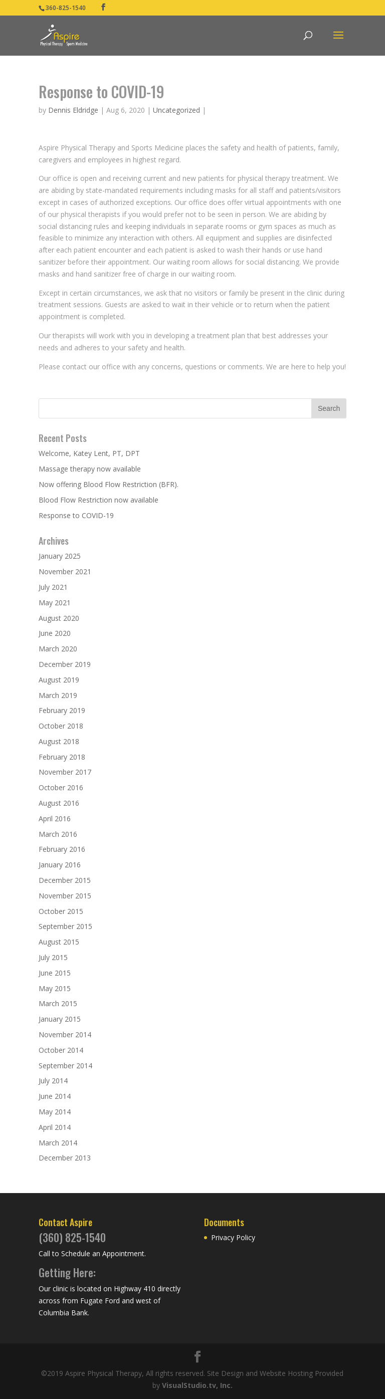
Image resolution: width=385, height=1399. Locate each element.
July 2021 (53, 587)
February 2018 (62, 757)
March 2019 (58, 695)
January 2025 (60, 556)
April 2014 (55, 1127)
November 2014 (65, 1034)
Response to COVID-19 (76, 515)
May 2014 (55, 1111)
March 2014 (58, 1142)
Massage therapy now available (90, 469)
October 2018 (61, 726)
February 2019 (62, 710)
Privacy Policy (233, 1237)
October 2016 (61, 787)
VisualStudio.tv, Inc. (197, 1385)
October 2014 (61, 1050)
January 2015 (60, 1019)
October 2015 (61, 911)
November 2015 (65, 895)
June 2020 (55, 633)
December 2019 (65, 664)
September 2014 (65, 1065)
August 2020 (59, 618)
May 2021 (55, 602)
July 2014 (53, 1080)
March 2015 (58, 1003)
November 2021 (65, 571)
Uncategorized (176, 110)
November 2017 (65, 772)
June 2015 (55, 973)
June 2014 (55, 1096)
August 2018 (59, 741)
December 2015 (65, 880)
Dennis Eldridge (73, 110)
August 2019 (59, 679)
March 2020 (58, 648)
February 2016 (62, 849)
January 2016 (60, 864)
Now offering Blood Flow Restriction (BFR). (108, 484)
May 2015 (55, 988)
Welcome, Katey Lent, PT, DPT (89, 453)
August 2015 (59, 942)
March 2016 (58, 834)
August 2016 (59, 803)
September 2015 (65, 926)
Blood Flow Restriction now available (98, 500)
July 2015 (53, 957)
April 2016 (55, 818)
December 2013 (65, 1157)
